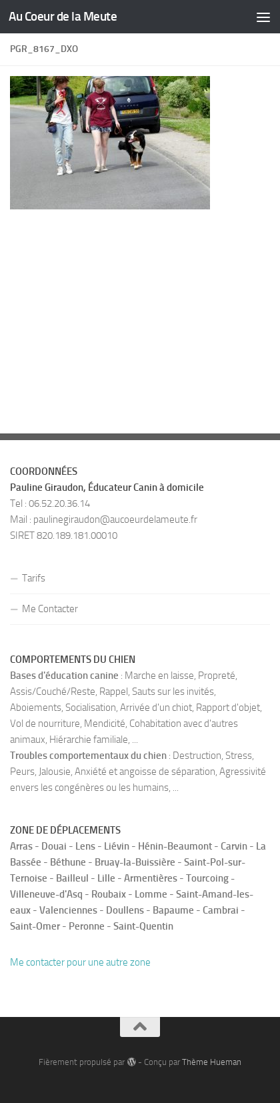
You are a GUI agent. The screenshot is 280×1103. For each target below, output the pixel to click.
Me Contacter (50, 609)
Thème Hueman (211, 1062)
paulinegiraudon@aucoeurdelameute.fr (115, 519)
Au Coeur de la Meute (63, 16)
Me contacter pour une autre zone (80, 962)
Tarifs (33, 578)
